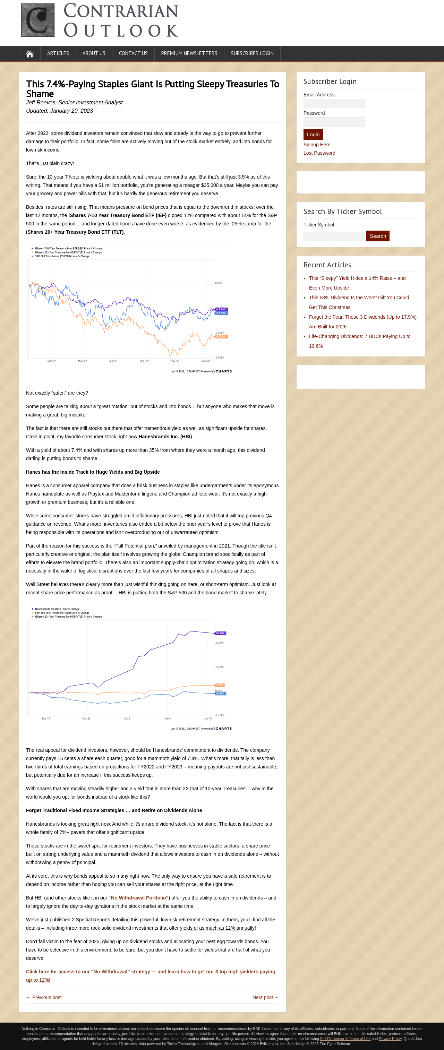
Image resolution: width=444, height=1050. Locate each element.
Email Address (319, 94)
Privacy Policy (390, 1038)
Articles (58, 53)
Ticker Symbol (319, 224)
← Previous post (44, 997)
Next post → (266, 997)
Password (314, 113)
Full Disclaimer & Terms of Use (345, 1038)
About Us (94, 53)
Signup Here (317, 144)
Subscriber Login (252, 53)
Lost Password (319, 153)
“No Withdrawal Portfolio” (139, 898)
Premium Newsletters (189, 53)
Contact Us (133, 53)
